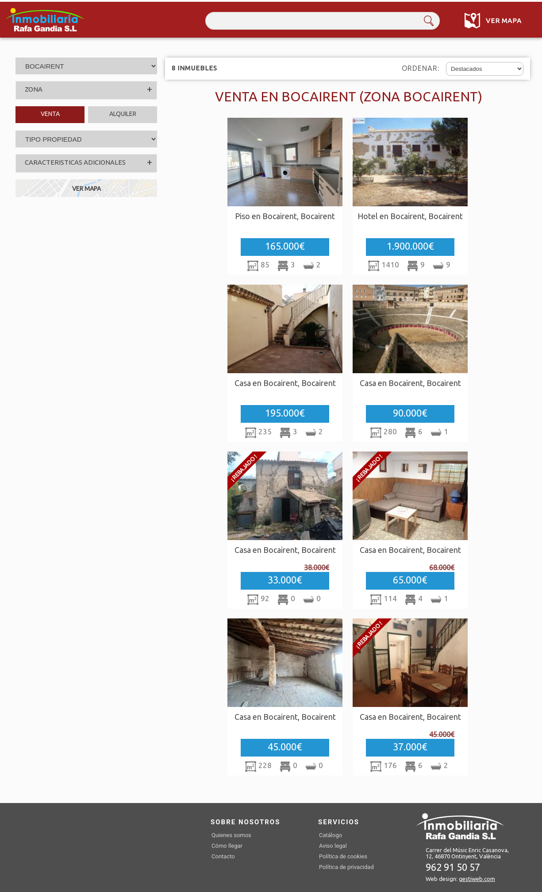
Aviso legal (333, 845)
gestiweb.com (477, 879)
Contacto (223, 856)
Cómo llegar (226, 845)
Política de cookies (343, 856)
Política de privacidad (346, 867)
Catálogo (330, 835)
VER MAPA (86, 188)
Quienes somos (231, 835)
